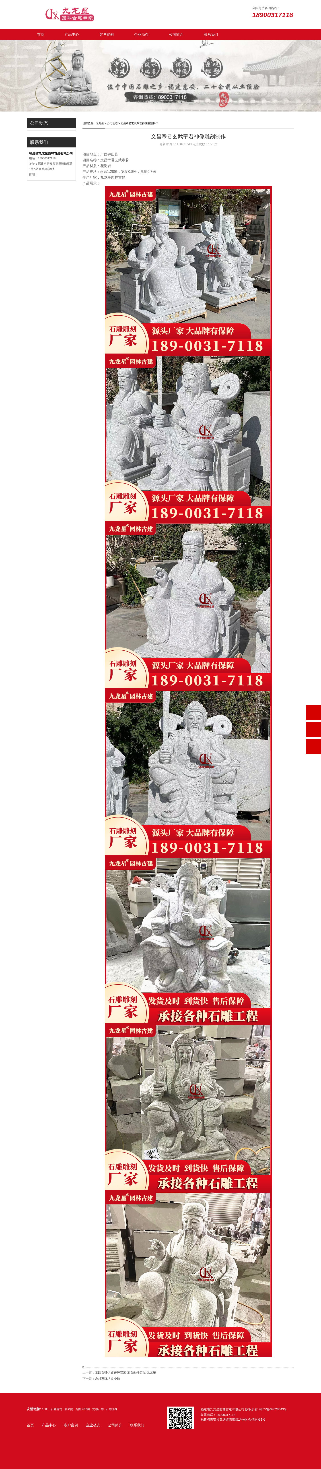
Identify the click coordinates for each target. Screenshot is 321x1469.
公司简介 (176, 34)
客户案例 (106, 34)
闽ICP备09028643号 (273, 1409)
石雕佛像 (111, 1409)
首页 (40, 34)
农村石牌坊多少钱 (107, 1378)
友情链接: (34, 1409)
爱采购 (68, 1409)
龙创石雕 (98, 1409)
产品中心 (72, 34)
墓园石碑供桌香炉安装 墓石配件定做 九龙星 (125, 1372)
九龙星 (100, 123)
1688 (45, 1409)
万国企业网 (82, 1409)
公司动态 (112, 123)
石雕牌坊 (56, 1409)
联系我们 (211, 34)
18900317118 (225, 1415)
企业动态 (141, 34)
